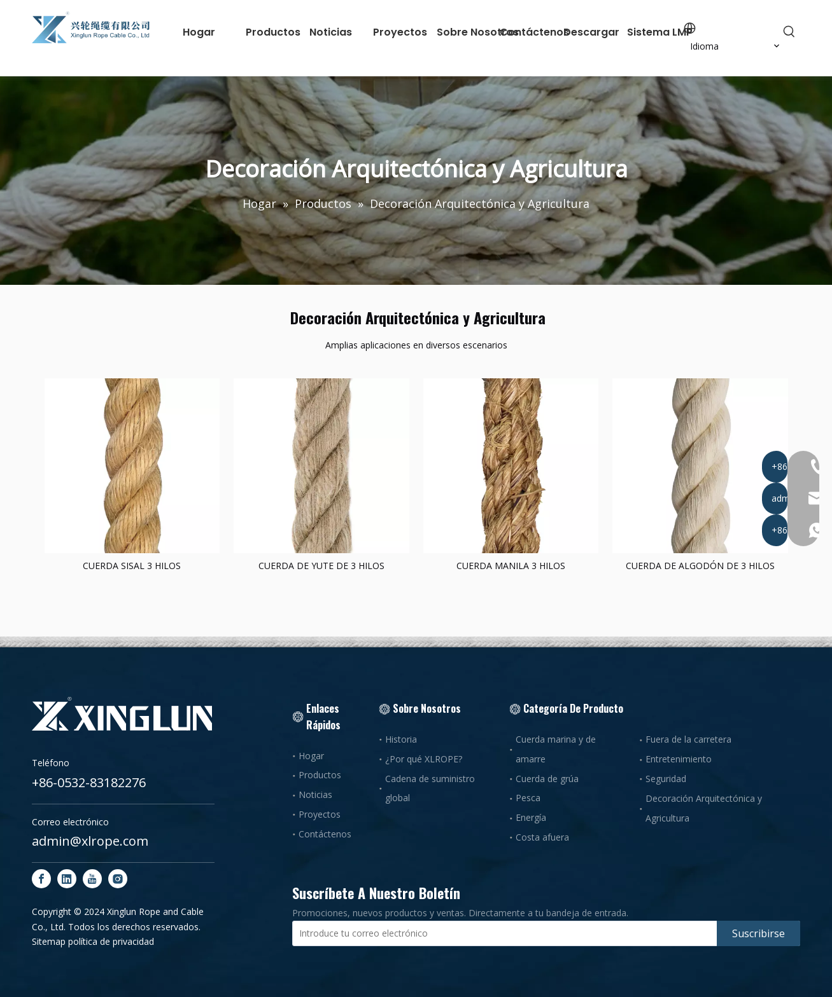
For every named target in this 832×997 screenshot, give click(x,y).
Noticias (315, 794)
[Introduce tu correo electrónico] (502, 933)
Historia (401, 739)
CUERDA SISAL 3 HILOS (132, 566)
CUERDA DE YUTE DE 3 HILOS (321, 566)
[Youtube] (92, 878)
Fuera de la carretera (688, 739)
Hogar (311, 756)
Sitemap (49, 941)
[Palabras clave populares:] (789, 32)
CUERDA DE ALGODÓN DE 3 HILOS (700, 566)
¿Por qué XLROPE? (423, 759)
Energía (531, 817)
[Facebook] (41, 878)
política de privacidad (111, 941)
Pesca (528, 798)
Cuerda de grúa (547, 779)
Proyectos (320, 814)
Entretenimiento (678, 759)
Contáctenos (325, 834)
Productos (320, 775)
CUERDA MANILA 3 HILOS (510, 566)
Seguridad (665, 779)
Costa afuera (542, 837)
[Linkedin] (66, 878)
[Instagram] (117, 878)
